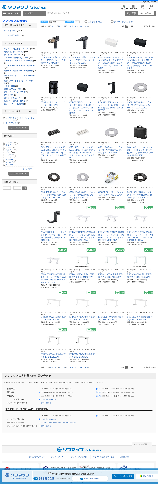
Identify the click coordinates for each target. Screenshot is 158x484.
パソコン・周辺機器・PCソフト (20, 49)
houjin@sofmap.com (48, 399)
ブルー (10, 152)
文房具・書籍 (11, 86)
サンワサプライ (13, 123)
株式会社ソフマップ (37, 457)
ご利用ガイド (133, 8)
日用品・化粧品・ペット (15, 98)
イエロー (11, 160)
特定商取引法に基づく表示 (103, 457)
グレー (10, 147)
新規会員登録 (124, 8)
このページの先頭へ (141, 444)
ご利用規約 (146, 2)
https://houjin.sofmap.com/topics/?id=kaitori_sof (58, 422)
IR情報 (153, 2)
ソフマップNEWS (58, 457)
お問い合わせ (46, 403)
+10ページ (72, 26)
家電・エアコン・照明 (15, 89)
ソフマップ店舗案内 (79, 457)
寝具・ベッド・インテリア (16, 92)
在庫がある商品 (13, 31)
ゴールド (11, 162)
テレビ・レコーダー (14, 55)
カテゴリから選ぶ (13, 13)
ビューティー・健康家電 (15, 104)
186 (81, 26)
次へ (86, 26)
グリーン (11, 155)
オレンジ (11, 164)
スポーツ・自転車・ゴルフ (16, 101)
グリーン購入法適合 (14, 35)
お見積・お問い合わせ (89, 479)
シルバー (11, 150)
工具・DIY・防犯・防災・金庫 (18, 58)
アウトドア (10, 95)
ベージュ (11, 157)
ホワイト (11, 145)
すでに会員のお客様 (124, 476)
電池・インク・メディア (16, 52)
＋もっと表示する (27, 169)
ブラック (12, 142)
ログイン (151, 8)
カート (142, 8)
